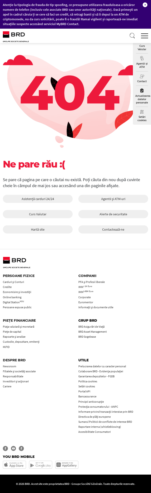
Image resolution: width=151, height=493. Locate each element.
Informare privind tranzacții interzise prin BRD (105, 411)
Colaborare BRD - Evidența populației (100, 371)
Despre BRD (14, 360)
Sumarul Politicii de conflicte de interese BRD (105, 421)
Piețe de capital (12, 331)
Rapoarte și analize (14, 336)
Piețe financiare (19, 320)
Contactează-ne (113, 229)
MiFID (6, 347)
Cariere (7, 386)
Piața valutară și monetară (18, 326)
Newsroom (9, 366)
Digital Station (13, 302)
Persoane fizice (19, 276)
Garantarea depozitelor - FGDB (96, 376)
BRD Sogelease (87, 336)
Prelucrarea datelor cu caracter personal (102, 366)
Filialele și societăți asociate (19, 371)
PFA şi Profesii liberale (91, 282)
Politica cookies (87, 381)
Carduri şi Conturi (13, 282)
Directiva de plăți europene (94, 416)
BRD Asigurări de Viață (91, 326)
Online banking (12, 297)
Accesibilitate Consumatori (94, 431)
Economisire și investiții (17, 292)
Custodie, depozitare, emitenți (21, 341)
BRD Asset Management (92, 331)
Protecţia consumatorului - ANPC (98, 406)
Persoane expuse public (17, 307)
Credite (7, 287)
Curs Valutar (37, 214)
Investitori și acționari (16, 381)
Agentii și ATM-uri (113, 199)
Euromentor (85, 302)
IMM (85, 287)
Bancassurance (87, 396)
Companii (87, 276)
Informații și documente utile (95, 307)
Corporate (84, 297)
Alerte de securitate (113, 214)
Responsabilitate (13, 376)
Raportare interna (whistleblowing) (99, 426)
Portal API (84, 391)
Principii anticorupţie (91, 401)
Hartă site (38, 229)
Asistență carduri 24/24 (38, 199)
